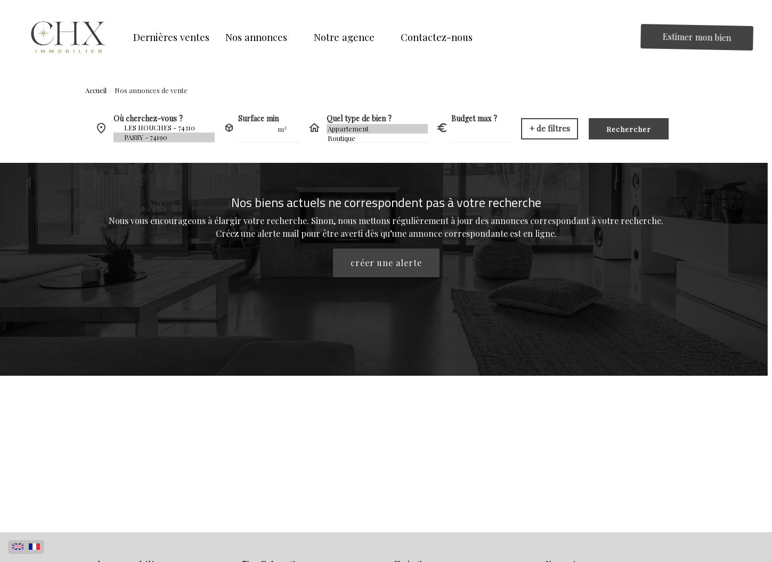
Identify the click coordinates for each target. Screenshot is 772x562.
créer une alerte (386, 262)
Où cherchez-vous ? (148, 118)
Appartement (377, 129)
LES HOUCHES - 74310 (164, 128)
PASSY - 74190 (164, 137)
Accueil (96, 90)
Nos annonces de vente (151, 90)
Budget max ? (474, 118)
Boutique (377, 138)
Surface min (258, 118)
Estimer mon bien (697, 37)
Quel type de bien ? (359, 118)
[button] (261, 37)
